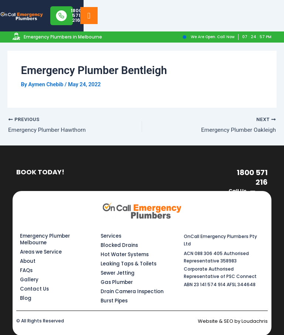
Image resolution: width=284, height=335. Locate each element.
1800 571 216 (253, 176)
